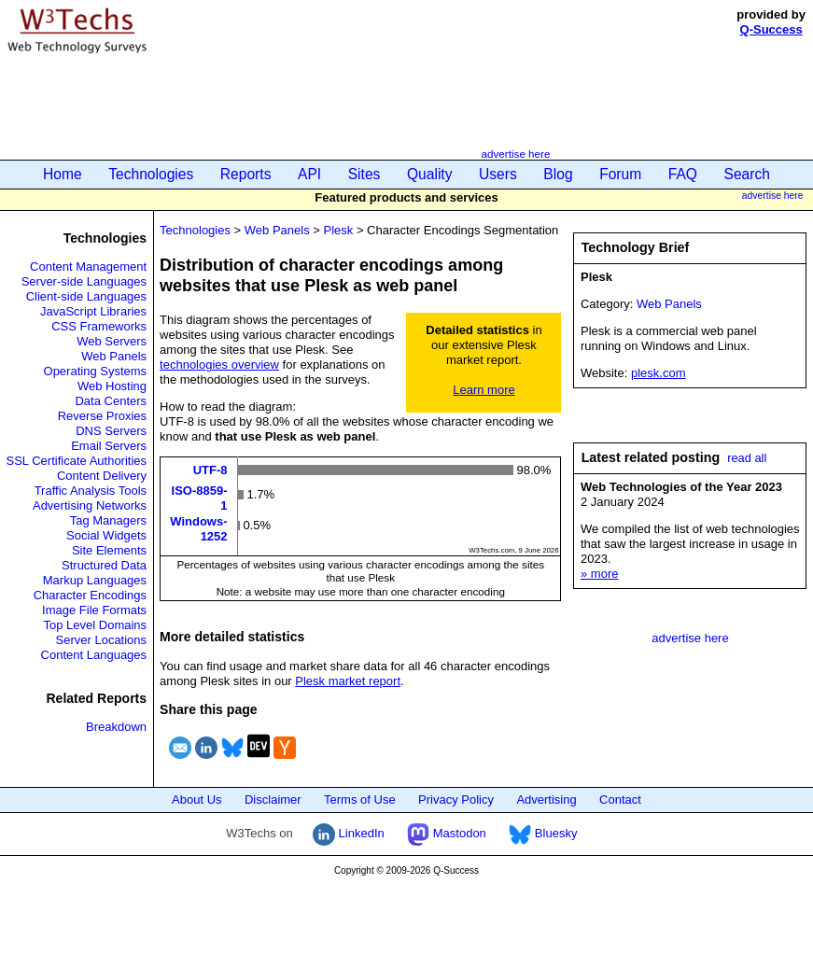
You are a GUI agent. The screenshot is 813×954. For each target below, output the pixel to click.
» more (599, 574)
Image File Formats (94, 610)
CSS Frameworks (99, 326)
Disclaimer (273, 800)
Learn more (483, 390)
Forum (620, 174)
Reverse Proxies (102, 416)
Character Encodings (90, 595)
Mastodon (446, 833)
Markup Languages (95, 580)
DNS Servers (111, 431)
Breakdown (116, 727)
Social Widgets (106, 535)
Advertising (546, 800)
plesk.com (658, 373)
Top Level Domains (95, 625)
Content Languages (94, 655)
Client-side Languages (86, 296)
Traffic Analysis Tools (91, 491)
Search (747, 174)
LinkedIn (349, 833)
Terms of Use (360, 800)
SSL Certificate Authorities (77, 461)
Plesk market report (347, 681)
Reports (246, 174)
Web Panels (114, 356)
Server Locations (101, 640)
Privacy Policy (456, 800)
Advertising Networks (90, 505)
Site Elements (109, 550)
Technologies (150, 174)
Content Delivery (102, 476)
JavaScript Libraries (93, 311)
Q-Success (771, 29)
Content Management (88, 267)
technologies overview (219, 365)
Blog (557, 174)
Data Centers (111, 401)
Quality (430, 174)
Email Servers (109, 446)
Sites (364, 174)
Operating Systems (95, 371)
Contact (620, 800)
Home (62, 174)
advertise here (515, 153)
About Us (196, 800)
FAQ (682, 174)
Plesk (338, 230)
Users (498, 174)
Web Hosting (112, 386)
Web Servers (112, 341)
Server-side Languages (84, 281)
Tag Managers (108, 520)
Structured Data (104, 565)
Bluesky (543, 833)
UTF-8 (210, 470)
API (309, 174)
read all (746, 458)
